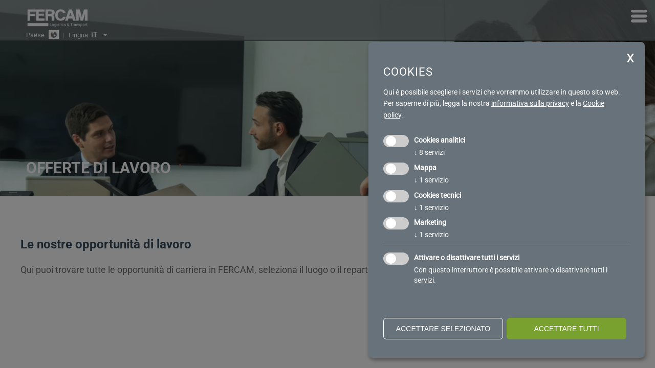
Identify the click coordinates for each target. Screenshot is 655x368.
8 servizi (429, 152)
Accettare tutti (566, 329)
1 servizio (431, 180)
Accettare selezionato (443, 329)
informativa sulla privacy (530, 103)
